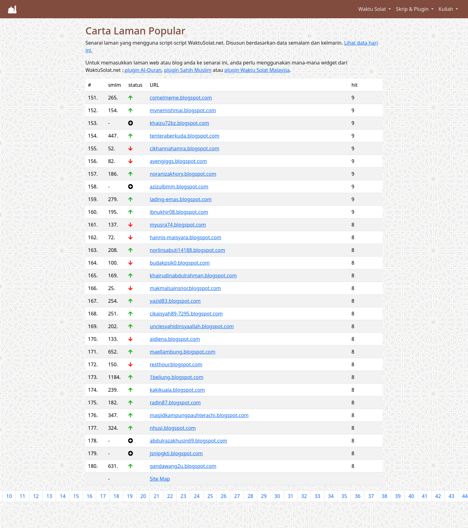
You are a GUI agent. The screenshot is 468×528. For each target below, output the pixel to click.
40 (411, 496)
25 (210, 496)
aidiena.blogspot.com (175, 339)
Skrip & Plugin (413, 9)
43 (451, 496)
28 (250, 496)
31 (290, 496)
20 (143, 496)
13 (49, 496)
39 (398, 496)
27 (237, 496)
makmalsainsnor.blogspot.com (185, 288)
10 (9, 496)
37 (371, 496)
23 (183, 496)
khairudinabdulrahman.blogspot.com (193, 275)
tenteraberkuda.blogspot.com (184, 135)
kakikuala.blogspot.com (177, 389)
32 (304, 496)
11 (22, 496)
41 (424, 496)
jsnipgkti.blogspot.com (176, 453)
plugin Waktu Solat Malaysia (257, 70)
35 (344, 496)
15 (76, 496)
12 (36, 496)
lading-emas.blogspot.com (181, 199)
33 (317, 496)
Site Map (160, 478)
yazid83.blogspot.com (175, 300)
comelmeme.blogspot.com (181, 97)
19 (129, 496)
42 (438, 496)
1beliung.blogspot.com (176, 377)
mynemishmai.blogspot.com (183, 110)
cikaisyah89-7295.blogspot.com (186, 313)
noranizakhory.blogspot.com (183, 173)
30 (277, 496)
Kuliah (446, 9)
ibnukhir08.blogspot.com (179, 212)
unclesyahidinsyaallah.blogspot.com (192, 326)
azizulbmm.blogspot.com (179, 186)
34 (331, 496)
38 (384, 496)
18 (116, 496)
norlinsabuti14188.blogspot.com (187, 250)
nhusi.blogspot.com (173, 428)
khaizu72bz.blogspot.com (179, 123)
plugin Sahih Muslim (187, 70)
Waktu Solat (372, 9)
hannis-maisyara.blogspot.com (185, 237)
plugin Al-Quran (143, 70)
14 (62, 496)
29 (263, 496)
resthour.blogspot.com (176, 364)
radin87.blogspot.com (175, 402)
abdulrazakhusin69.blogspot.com (188, 440)
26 (223, 496)
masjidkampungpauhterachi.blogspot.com (199, 415)
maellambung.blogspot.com (182, 351)
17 (103, 496)
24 (196, 496)
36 (357, 496)
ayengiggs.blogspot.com (178, 161)
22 (170, 496)
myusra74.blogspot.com (178, 224)
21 (156, 496)
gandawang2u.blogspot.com (183, 466)
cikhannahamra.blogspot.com (184, 148)
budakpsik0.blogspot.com (180, 262)
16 (89, 496)
